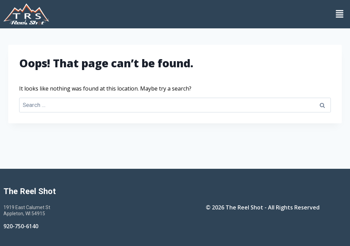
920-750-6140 (20, 226)
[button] (201, 14)
